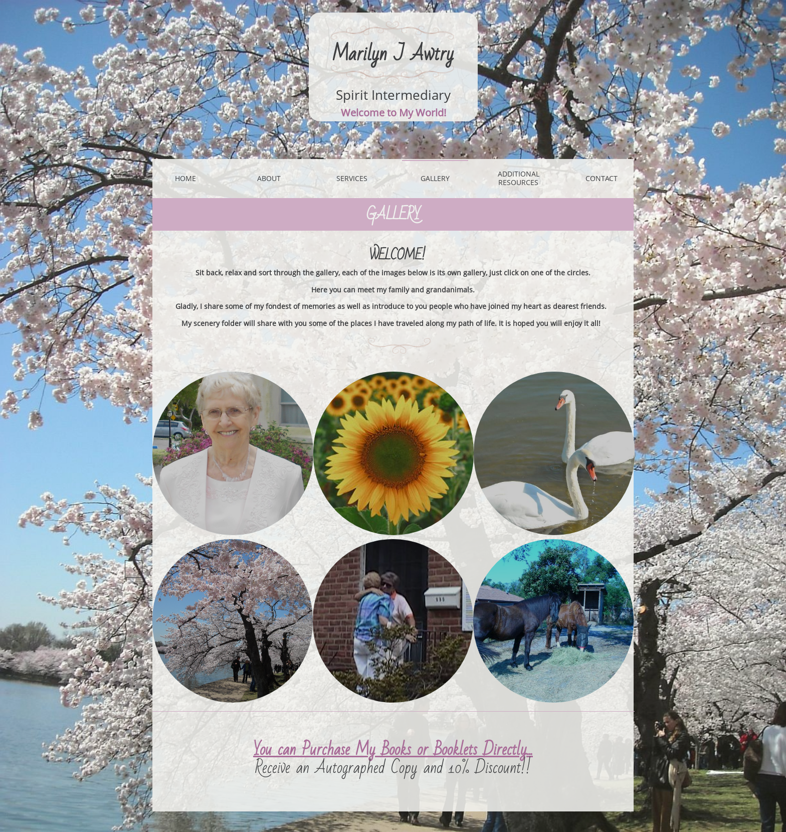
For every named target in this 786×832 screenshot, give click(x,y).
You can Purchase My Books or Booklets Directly (390, 749)
